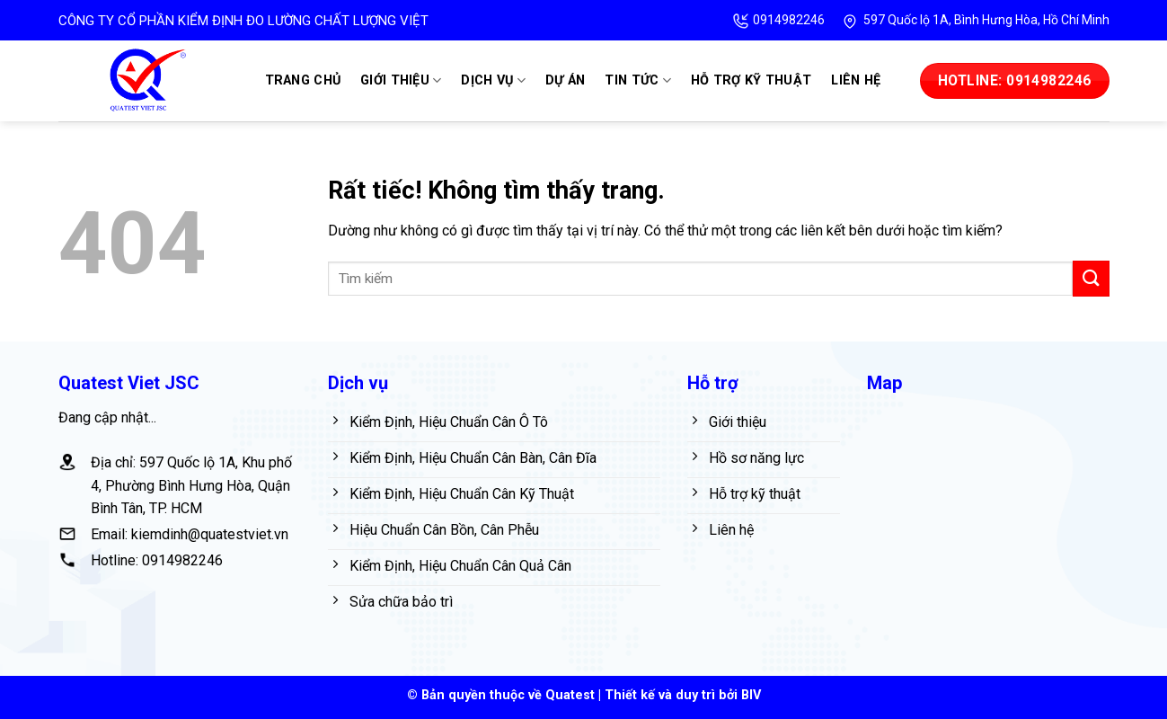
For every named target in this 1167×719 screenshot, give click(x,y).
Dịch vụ (493, 80)
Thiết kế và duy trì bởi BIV (683, 695)
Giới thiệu (400, 80)
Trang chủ (303, 80)
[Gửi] (1091, 278)
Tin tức (638, 80)
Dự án (565, 80)
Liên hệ (855, 80)
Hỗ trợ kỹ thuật (751, 80)
